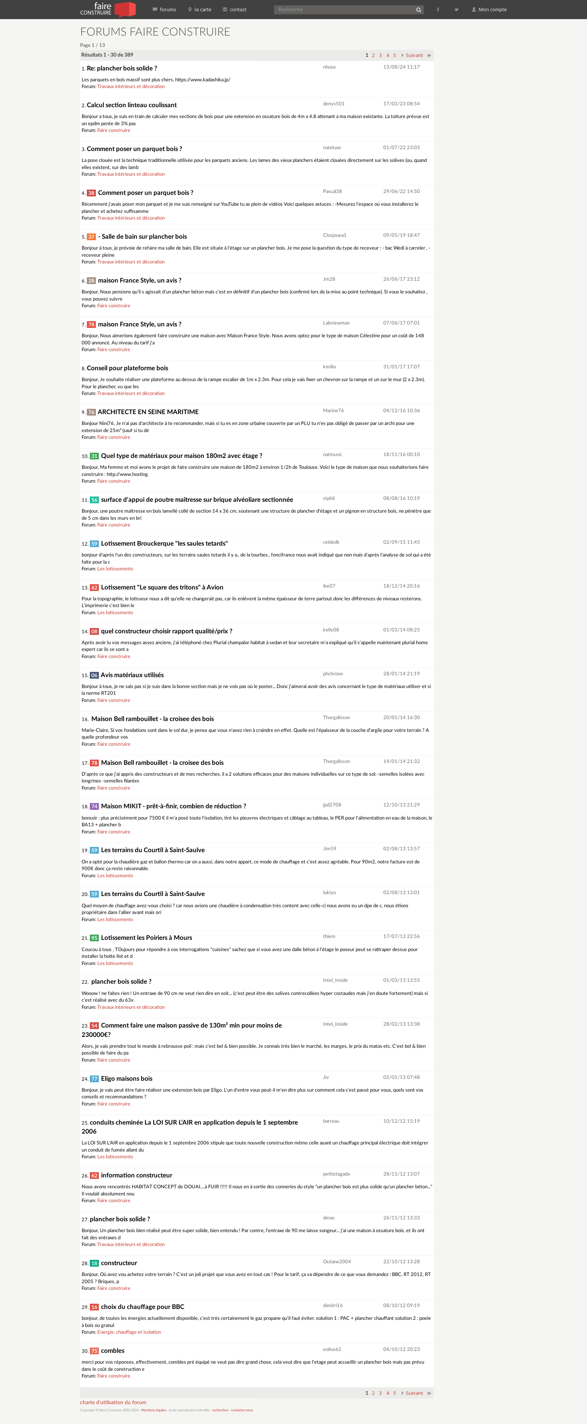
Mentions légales (153, 1410)
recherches (220, 1410)
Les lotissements (115, 569)
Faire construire (113, 130)
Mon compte (489, 9)
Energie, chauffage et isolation (129, 1332)
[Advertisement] (475, 138)
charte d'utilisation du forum (113, 1402)
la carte (200, 9)
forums (164, 9)
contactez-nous (242, 1410)
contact (234, 9)
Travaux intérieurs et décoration (131, 86)
